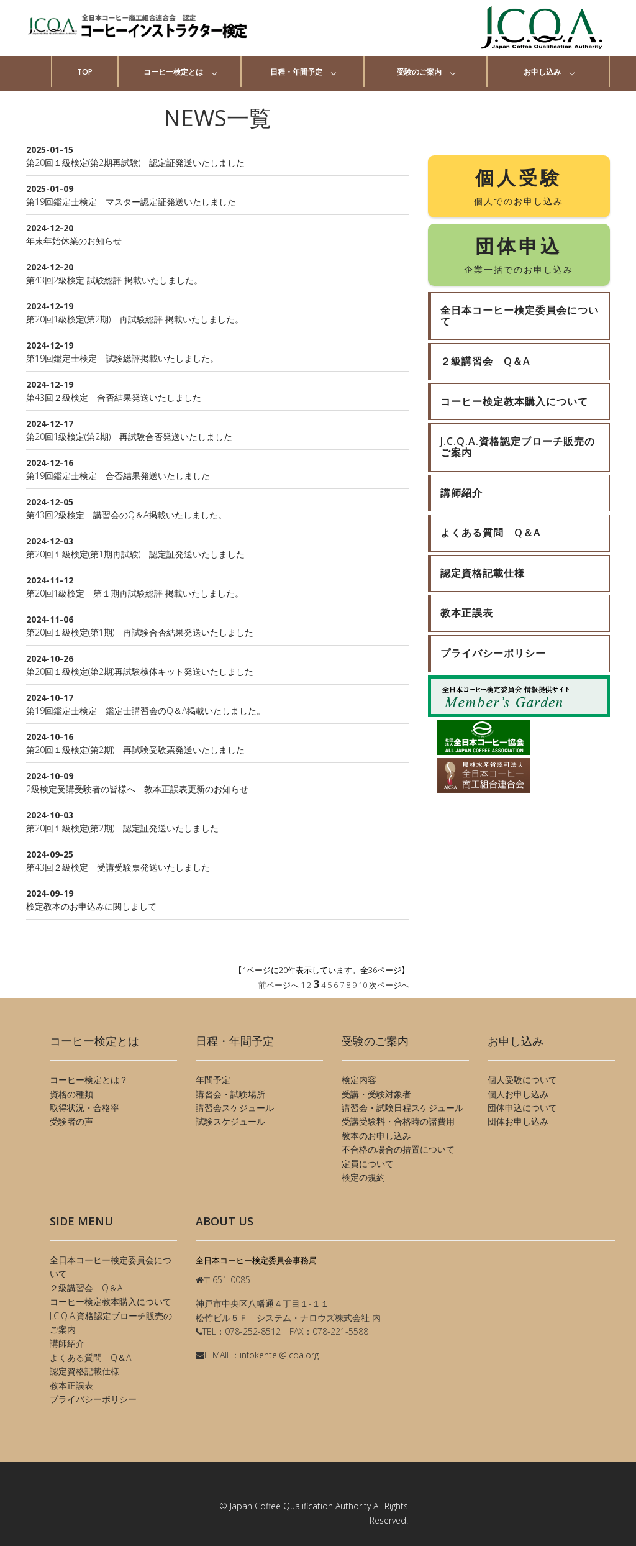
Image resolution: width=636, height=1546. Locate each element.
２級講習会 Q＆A (86, 1288)
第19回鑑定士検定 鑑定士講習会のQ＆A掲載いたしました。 (145, 710)
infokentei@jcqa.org (279, 1355)
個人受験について (522, 1080)
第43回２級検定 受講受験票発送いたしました (118, 867)
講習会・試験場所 (230, 1094)
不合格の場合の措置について (398, 1149)
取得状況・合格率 (84, 1108)
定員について (368, 1163)
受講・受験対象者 (376, 1094)
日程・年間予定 (296, 71)
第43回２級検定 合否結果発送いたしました (113, 397)
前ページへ (278, 984)
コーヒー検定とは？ (89, 1080)
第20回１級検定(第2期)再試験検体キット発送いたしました (139, 671)
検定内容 (359, 1080)
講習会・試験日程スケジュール (402, 1108)
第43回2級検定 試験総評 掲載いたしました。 (114, 280)
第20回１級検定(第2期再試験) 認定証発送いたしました (135, 162)
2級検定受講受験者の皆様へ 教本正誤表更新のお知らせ (137, 789)
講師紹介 (67, 1343)
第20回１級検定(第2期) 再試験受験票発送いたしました (135, 750)
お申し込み (542, 71)
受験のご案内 (419, 71)
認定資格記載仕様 (84, 1371)
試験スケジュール (230, 1121)
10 (362, 984)
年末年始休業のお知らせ (74, 241)
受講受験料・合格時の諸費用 (398, 1121)
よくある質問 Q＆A (90, 1357)
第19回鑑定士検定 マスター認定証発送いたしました (131, 202)
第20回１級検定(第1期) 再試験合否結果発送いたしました (139, 632)
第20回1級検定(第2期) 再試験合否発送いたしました (129, 436)
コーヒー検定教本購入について (110, 1301)
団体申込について (522, 1108)
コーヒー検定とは (173, 71)
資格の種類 (71, 1094)
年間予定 (213, 1080)
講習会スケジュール (235, 1108)
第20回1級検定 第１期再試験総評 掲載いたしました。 (134, 593)
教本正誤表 (71, 1385)
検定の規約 (363, 1177)
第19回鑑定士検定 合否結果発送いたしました (118, 476)
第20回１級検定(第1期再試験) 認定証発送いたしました (135, 554)
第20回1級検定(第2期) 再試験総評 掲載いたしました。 (134, 319)
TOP (85, 71)
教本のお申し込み (376, 1135)
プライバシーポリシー (93, 1399)
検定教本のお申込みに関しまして (91, 906)
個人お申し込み (518, 1094)
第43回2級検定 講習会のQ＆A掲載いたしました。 (126, 515)
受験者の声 (71, 1121)
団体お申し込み (518, 1121)
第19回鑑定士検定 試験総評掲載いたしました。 (122, 358)
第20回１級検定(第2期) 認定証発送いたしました (122, 828)
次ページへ (389, 984)
